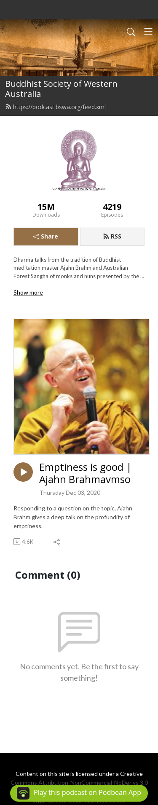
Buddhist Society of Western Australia (61, 88)
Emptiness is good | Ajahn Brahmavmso (85, 473)
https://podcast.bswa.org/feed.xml (55, 107)
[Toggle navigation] (148, 31)
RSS (112, 236)
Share (45, 236)
